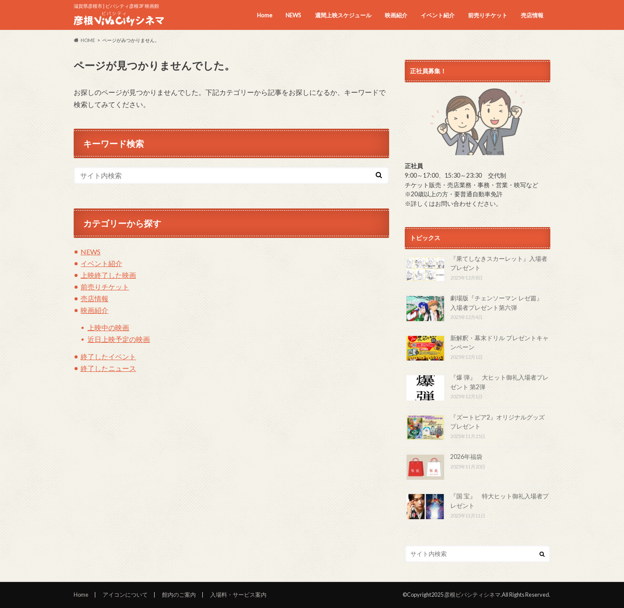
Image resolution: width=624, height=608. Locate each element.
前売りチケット (487, 15)
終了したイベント (108, 356)
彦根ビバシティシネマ (472, 594)
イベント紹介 (438, 15)
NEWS (293, 15)
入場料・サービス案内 (238, 594)
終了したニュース (108, 368)
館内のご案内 (179, 594)
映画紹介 (396, 15)
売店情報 (532, 15)
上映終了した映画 (108, 275)
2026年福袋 (466, 456)
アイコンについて (125, 594)
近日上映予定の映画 (119, 339)
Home (264, 15)
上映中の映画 (108, 327)
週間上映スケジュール (343, 15)
